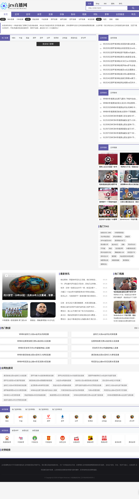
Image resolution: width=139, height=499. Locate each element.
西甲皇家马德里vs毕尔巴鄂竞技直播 (88, 385)
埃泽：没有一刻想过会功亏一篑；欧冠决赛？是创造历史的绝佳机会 (79, 288)
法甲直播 (82, 19)
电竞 (105, 19)
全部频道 (120, 14)
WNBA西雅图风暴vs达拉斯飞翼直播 (120, 395)
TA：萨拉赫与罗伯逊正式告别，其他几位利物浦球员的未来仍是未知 (79, 284)
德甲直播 (63, 19)
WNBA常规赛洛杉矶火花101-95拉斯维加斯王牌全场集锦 (120, 103)
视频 (84, 14)
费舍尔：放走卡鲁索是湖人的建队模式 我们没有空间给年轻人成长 (79, 319)
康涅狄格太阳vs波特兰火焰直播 (15, 376)
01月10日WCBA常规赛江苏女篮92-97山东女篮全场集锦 (120, 116)
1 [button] (6, 275)
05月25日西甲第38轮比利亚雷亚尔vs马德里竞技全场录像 (120, 48)
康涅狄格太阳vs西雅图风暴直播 (40, 380)
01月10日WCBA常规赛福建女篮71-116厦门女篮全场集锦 (120, 120)
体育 (39, 14)
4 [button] (15, 275)
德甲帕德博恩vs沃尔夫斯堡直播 (15, 390)
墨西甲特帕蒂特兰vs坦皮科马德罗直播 (102, 376)
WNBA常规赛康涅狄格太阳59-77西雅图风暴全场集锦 (120, 112)
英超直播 (35, 19)
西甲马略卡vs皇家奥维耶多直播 (42, 376)
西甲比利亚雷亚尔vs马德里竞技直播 (71, 376)
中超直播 (45, 19)
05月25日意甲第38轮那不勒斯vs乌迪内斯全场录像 (120, 53)
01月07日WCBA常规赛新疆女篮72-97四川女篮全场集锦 (120, 129)
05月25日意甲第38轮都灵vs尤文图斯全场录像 (120, 70)
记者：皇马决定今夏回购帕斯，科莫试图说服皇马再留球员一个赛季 (79, 303)
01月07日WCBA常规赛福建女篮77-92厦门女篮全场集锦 (120, 133)
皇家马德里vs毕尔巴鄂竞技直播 (15, 400)
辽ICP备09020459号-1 (88, 477)
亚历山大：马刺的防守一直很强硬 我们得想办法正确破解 (79, 296)
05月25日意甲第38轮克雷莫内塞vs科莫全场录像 (120, 44)
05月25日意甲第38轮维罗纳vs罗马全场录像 (120, 65)
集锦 (73, 14)
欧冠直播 (91, 19)
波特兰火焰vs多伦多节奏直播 (116, 385)
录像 (62, 14)
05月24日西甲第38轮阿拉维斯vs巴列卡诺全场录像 (120, 83)
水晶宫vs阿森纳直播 (63, 380)
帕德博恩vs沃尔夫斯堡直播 (59, 395)
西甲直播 (54, 19)
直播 (51, 14)
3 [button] (12, 275)
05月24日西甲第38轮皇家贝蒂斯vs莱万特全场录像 (120, 78)
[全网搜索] (112, 8)
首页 (6, 14)
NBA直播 (10, 19)
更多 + (136, 328)
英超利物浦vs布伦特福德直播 (35, 395)
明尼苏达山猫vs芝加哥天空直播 (115, 390)
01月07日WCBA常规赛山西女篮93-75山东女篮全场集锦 (120, 137)
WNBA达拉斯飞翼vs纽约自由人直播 (44, 390)
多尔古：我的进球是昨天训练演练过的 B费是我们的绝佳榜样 (79, 315)
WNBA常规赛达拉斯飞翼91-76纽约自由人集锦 (120, 99)
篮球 (28, 14)
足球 (17, 14)
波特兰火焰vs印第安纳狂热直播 (15, 385)
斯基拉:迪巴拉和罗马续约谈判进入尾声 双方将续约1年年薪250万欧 (79, 307)
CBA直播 (20, 19)
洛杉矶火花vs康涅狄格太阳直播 (86, 380)
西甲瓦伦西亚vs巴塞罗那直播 (14, 380)
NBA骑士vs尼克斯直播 (12, 395)
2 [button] (9, 275)
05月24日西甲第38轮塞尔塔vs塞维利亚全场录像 (120, 74)
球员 (133, 14)
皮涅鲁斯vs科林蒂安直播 (40, 385)
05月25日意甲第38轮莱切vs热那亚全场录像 (120, 57)
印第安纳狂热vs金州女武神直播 (72, 390)
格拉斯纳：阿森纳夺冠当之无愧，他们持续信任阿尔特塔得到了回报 (79, 280)
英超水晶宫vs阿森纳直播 (62, 385)
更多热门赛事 (48, 44)
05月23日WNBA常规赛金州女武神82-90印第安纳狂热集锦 (120, 107)
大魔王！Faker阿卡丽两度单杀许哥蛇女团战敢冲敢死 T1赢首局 (79, 292)
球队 (95, 14)
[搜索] (133, 8)
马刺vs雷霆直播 (94, 390)
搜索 (111, 19)
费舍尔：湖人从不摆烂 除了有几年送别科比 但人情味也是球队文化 (79, 311)
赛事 (107, 14)
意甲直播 (72, 19)
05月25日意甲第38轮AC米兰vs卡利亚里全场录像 (120, 61)
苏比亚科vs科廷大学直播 (111, 380)
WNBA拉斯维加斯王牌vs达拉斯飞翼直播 (88, 395)
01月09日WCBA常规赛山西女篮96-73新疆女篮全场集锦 (120, 125)
